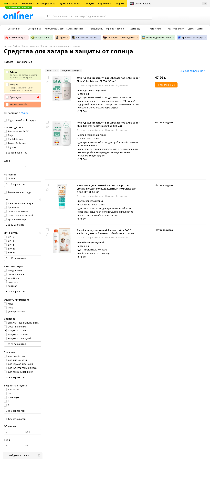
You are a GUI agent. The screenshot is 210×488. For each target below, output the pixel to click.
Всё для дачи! (40, 37)
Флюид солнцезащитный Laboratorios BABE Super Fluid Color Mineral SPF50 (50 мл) (108, 79)
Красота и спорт (30, 46)
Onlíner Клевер (143, 3)
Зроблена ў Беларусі (190, 37)
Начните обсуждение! (116, 85)
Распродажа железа (84, 37)
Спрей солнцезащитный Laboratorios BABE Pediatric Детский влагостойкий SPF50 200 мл (106, 231)
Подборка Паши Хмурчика (119, 37)
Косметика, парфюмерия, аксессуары (60, 46)
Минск (24, 113)
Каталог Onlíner (12, 46)
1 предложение (166, 84)
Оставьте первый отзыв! (90, 85)
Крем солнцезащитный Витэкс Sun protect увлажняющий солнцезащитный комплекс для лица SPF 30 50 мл (106, 188)
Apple (60, 37)
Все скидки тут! (15, 37)
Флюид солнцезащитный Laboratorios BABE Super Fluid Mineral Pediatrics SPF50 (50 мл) (108, 124)
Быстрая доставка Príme (156, 37)
